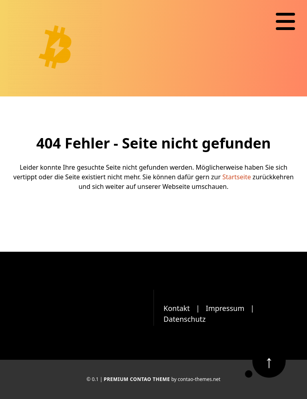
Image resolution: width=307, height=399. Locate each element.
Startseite (236, 176)
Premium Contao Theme (137, 379)
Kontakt (176, 308)
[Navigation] (285, 21)
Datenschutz (184, 319)
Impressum (225, 308)
